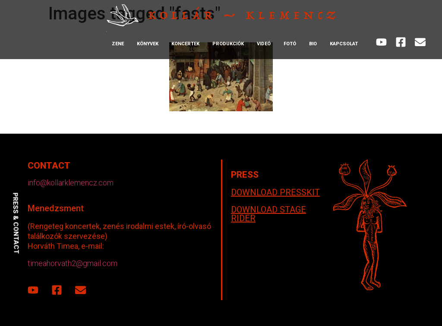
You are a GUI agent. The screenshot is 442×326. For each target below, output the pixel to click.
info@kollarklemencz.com (71, 182)
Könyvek (147, 44)
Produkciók (228, 44)
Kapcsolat (344, 44)
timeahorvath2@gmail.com (72, 263)
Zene (118, 44)
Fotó (290, 44)
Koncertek (185, 44)
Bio (313, 44)
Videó (264, 44)
